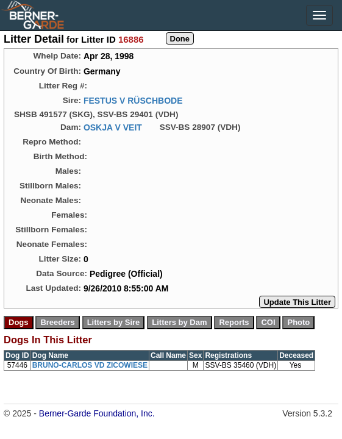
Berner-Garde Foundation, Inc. (97, 413)
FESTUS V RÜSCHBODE (133, 100)
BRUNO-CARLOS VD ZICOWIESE (90, 365)
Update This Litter (297, 302)
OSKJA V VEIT (113, 127)
